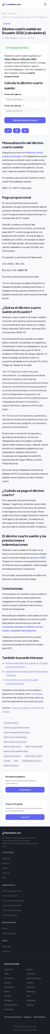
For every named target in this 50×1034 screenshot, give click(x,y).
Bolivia (29, 969)
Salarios (5, 868)
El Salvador (31, 1000)
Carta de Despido (9, 915)
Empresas (6, 858)
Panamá (7, 996)
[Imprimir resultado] (16, 130)
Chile (6, 974)
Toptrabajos (37, 693)
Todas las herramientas (12, 891)
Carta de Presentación (11, 905)
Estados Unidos (11, 1005)
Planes (5, 928)
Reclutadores (39, 1017)
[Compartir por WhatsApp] (25, 130)
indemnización (28, 630)
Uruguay (30, 1005)
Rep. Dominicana (34, 978)
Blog (4, 13)
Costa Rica (8, 978)
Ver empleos (25, 789)
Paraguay (8, 1000)
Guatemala (9, 987)
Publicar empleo (9, 933)
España (30, 982)
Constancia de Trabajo (12, 910)
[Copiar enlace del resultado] (8, 130)
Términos (6, 951)
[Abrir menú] (45, 4)
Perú (29, 996)
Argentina (8, 969)
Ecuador (12, 13)
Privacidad (6, 946)
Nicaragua (31, 991)
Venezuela (8, 1009)
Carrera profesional (12, 1017)
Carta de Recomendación (13, 900)
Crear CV (25, 817)
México (7, 991)
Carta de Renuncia (10, 896)
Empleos (6, 863)
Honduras (31, 987)
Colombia (31, 974)
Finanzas (27, 1017)
